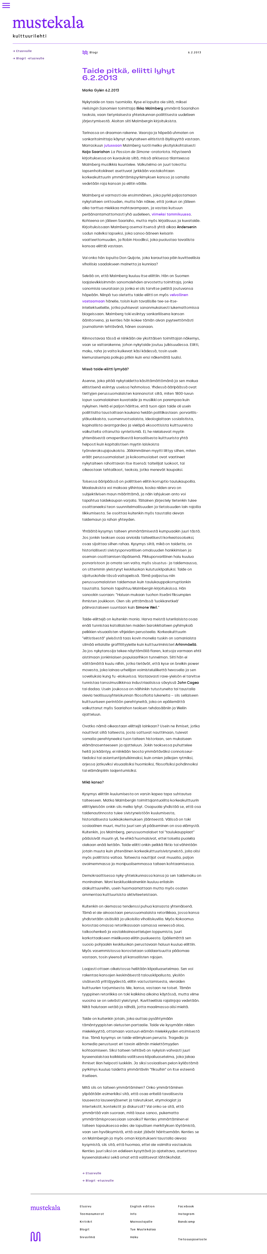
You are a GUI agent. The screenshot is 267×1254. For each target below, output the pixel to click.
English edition (142, 1206)
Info (133, 1214)
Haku (134, 1237)
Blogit (85, 1229)
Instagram (186, 1214)
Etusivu (86, 1206)
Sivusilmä (87, 1237)
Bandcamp (186, 1221)
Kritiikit (86, 1221)
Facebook (186, 1206)
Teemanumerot (92, 1214)
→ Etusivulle (22, 51)
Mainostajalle (141, 1221)
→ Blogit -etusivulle (28, 58)
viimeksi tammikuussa (171, 214)
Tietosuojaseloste (192, 1239)
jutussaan (113, 145)
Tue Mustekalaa (143, 1229)
